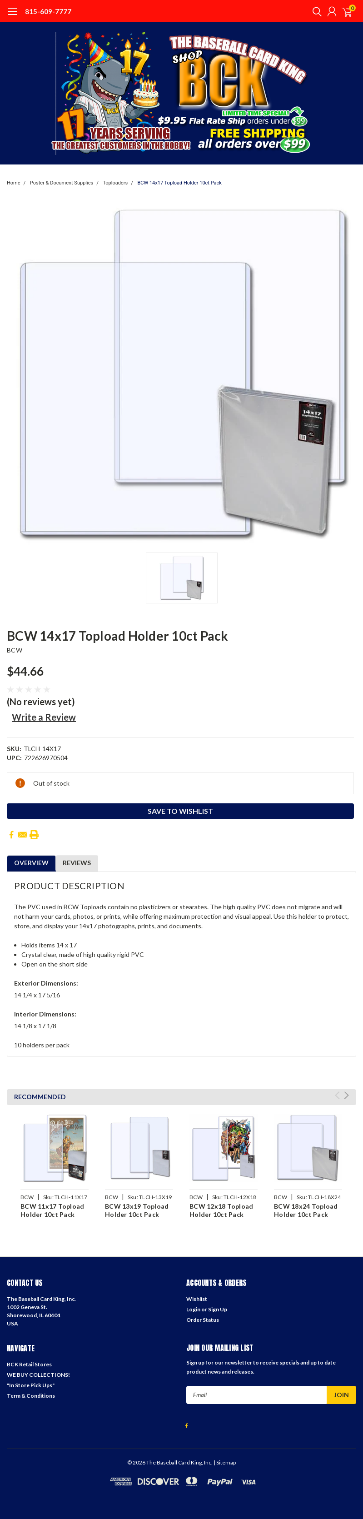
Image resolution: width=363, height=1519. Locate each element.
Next (346, 1095)
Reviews (77, 863)
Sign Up (217, 1309)
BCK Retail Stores (29, 1364)
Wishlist (196, 1298)
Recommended (40, 1097)
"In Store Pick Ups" (31, 1385)
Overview (31, 863)
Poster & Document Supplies (61, 183)
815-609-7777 (48, 11)
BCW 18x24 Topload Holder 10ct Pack (306, 1210)
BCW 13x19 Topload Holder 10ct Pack (137, 1210)
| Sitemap (225, 1462)
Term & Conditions (31, 1395)
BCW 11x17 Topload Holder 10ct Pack (52, 1210)
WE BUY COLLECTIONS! (38, 1374)
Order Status (202, 1319)
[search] (315, 11)
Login (193, 1309)
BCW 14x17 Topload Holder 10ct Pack (179, 183)
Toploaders (115, 183)
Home (13, 183)
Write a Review (44, 717)
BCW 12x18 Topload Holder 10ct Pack (221, 1210)
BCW (14, 650)
